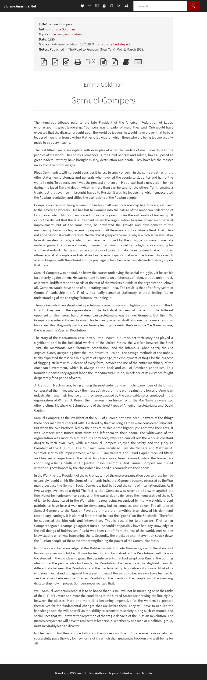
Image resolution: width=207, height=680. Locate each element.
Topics (113, 673)
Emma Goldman (63, 29)
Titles (89, 673)
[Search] (160, 6)
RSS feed (76, 673)
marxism (56, 34)
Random (61, 673)
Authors (100, 673)
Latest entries (130, 673)
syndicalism (73, 34)
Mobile (147, 673)
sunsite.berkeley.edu (117, 44)
